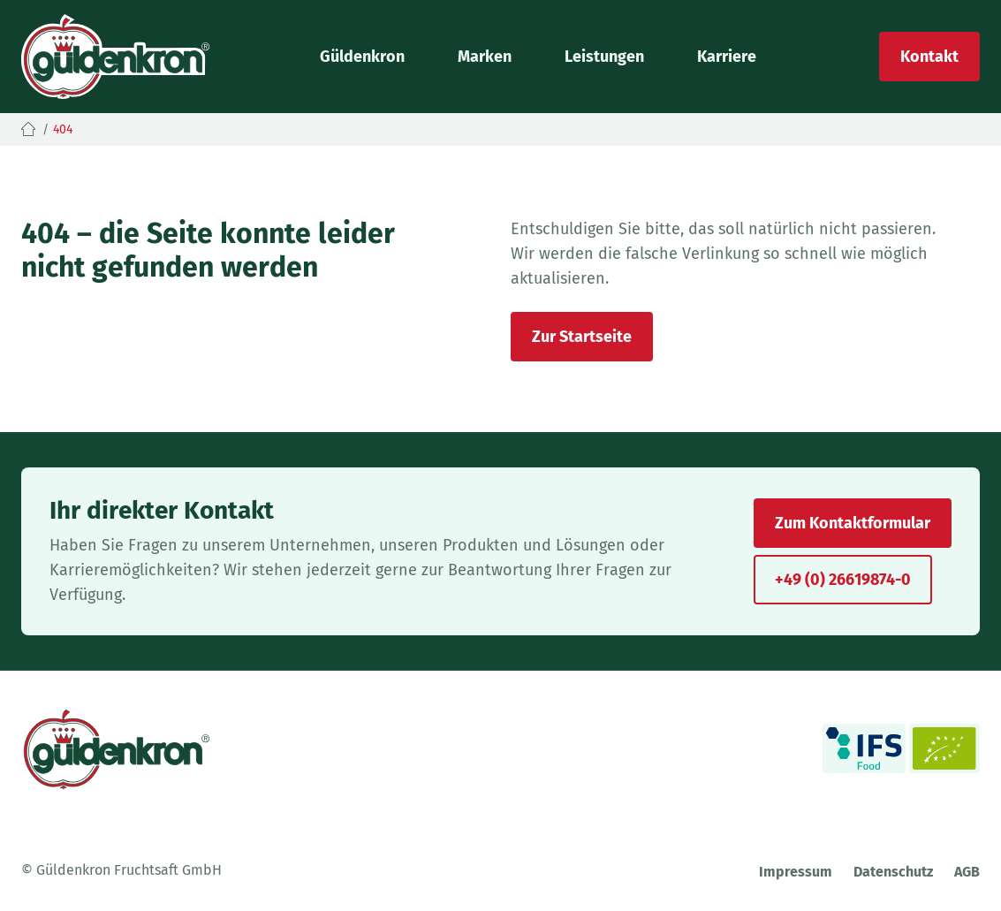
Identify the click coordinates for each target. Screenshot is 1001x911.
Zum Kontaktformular (852, 523)
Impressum (795, 871)
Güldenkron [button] (362, 56)
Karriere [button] (726, 56)
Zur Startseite (582, 336)
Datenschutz (893, 871)
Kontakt (929, 56)
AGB (967, 871)
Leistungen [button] (604, 56)
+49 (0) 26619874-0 (843, 579)
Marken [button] (485, 56)
